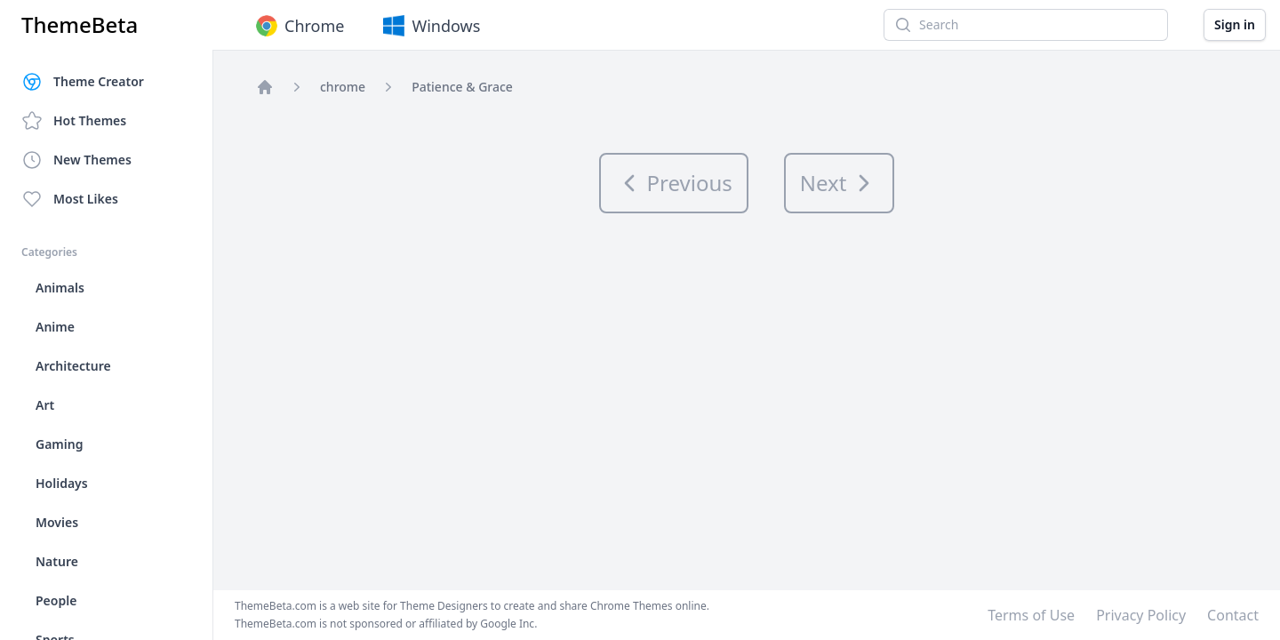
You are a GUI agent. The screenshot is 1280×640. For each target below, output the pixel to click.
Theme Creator (82, 81)
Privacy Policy (1141, 615)
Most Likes (69, 199)
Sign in (1234, 24)
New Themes (76, 160)
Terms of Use (1031, 615)
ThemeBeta (79, 25)
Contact (1233, 615)
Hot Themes (73, 121)
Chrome (298, 26)
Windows (430, 26)
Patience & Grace (462, 86)
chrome (342, 86)
